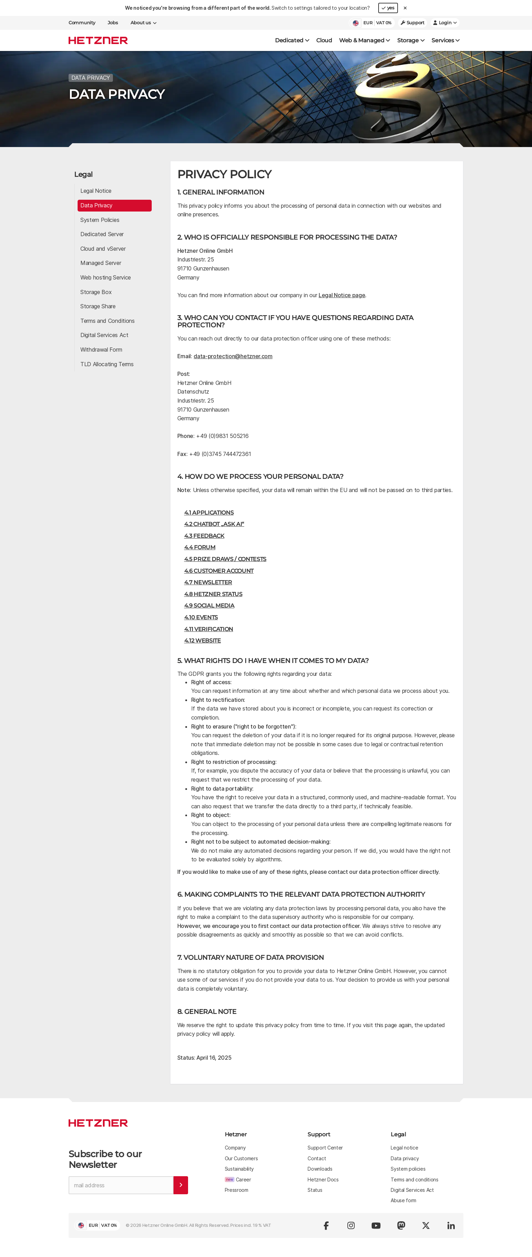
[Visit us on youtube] (376, 1224)
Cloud (324, 40)
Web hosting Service (105, 276)
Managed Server (100, 261)
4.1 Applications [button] (209, 511)
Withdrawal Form (101, 348)
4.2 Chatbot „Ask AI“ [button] (214, 523)
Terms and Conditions (107, 319)
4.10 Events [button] (201, 616)
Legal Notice (96, 189)
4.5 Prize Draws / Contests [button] (225, 558)
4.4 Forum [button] (199, 546)
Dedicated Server (102, 233)
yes (388, 7)
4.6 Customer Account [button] (219, 569)
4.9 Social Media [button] (209, 604)
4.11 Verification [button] (208, 628)
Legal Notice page (342, 293)
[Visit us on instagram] (351, 1224)
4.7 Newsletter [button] (208, 581)
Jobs (113, 22)
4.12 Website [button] (202, 639)
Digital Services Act (104, 333)
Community (82, 22)
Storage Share (98, 305)
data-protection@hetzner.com (233, 355)
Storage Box (96, 290)
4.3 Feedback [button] (204, 534)
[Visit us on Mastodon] (401, 1224)
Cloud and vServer (103, 247)
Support (412, 22)
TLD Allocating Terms (107, 362)
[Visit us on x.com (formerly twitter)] (426, 1224)
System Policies (99, 218)
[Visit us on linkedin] (451, 1224)
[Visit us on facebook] (326, 1224)
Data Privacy (96, 204)
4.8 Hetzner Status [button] (213, 592)
